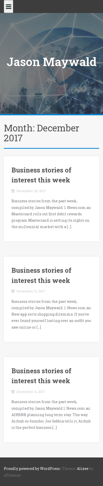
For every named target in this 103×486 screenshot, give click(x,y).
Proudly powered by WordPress (32, 468)
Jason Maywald (52, 61)
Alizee (83, 468)
